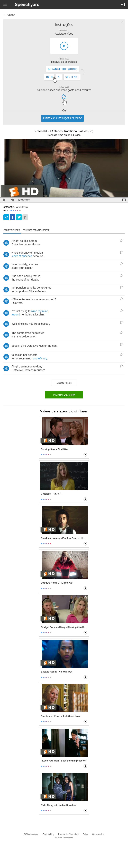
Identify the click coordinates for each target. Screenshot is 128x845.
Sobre (85, 834)
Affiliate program (31, 834)
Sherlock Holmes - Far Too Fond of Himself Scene (64, 538)
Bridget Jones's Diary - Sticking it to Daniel (64, 627)
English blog (48, 834)
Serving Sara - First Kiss (54, 449)
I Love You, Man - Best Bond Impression (63, 760)
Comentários (98, 834)
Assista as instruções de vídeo (62, 118)
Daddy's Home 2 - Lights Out (57, 582)
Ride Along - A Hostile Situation (58, 805)
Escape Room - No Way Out (56, 671)
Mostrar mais (64, 382)
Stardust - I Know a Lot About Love (60, 716)
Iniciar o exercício (64, 395)
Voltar (11, 14)
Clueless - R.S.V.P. (51, 493)
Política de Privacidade (68, 834)
